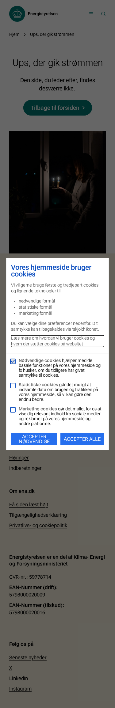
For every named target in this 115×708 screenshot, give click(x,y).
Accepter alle (82, 439)
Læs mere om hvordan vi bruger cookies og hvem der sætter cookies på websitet (53, 341)
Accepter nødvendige (34, 439)
